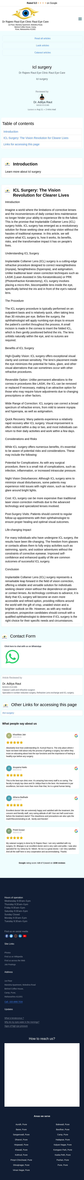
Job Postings (10, 964)
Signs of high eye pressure (16, 1026)
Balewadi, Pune (62, 1124)
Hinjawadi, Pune (21, 1145)
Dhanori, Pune (21, 1140)
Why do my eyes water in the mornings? (21, 1022)
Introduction (11, 131)
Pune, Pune (63, 1165)
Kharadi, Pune (21, 1150)
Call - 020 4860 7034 (13, 1002)
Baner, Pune (21, 1129)
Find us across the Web (14, 960)
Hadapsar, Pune (63, 1140)
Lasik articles (42, 45)
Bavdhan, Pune (62, 1129)
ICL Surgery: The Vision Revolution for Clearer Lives (36, 137)
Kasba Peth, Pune (63, 1155)
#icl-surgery (8, 713)
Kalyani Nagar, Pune (63, 1145)
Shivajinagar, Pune (21, 1165)
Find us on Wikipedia (13, 956)
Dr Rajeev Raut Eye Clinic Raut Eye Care (25, 21)
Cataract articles (42, 52)
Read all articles (43, 38)
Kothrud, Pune (21, 1155)
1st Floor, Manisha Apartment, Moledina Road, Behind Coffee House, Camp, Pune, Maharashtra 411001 (25, 27)
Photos (7, 953)
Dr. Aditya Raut (42, 102)
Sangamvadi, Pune (21, 1134)
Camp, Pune (62, 1134)
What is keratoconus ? (14, 1018)
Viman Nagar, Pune (21, 1170)
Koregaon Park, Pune (62, 1150)
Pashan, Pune (63, 1160)
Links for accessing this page (21, 144)
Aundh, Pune (21, 1124)
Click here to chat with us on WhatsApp (22, 646)
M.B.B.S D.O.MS (43, 105)
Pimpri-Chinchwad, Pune (21, 1160)
